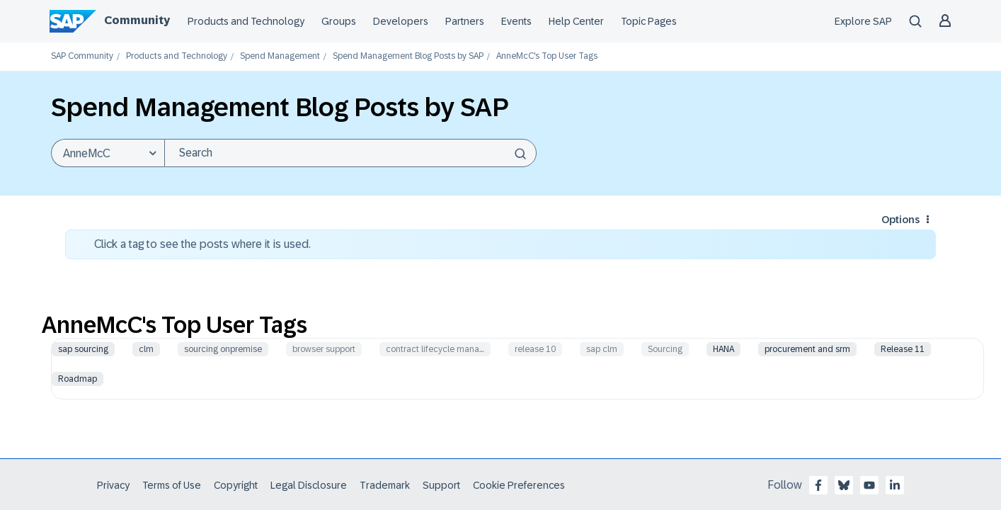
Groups (338, 21)
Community (137, 20)
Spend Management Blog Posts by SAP (408, 56)
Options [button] (900, 219)
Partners (464, 21)
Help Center (576, 21)
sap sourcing (83, 349)
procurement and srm (807, 349)
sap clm (601, 349)
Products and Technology (246, 21)
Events (516, 21)
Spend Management (280, 56)
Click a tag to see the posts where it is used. (202, 244)
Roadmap (77, 379)
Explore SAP (863, 21)
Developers (400, 21)
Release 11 (903, 349)
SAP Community (82, 56)
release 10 (535, 349)
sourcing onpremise (223, 349)
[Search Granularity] (107, 153)
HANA (723, 349)
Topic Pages (649, 21)
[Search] (350, 153)
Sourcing (665, 349)
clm (146, 349)
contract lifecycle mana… (435, 349)
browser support (323, 349)
